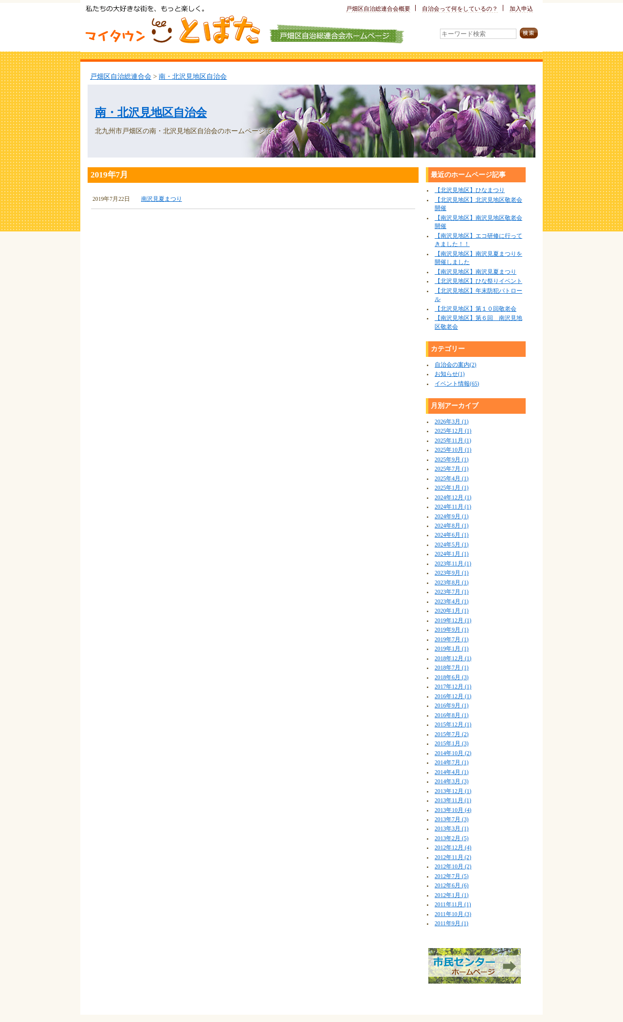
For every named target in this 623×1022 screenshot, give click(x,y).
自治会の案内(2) (455, 365)
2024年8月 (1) (452, 526)
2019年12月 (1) (453, 620)
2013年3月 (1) (452, 829)
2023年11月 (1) (453, 564)
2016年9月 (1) (452, 706)
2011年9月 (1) (451, 923)
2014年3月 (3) (452, 781)
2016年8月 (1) (452, 715)
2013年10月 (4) (453, 810)
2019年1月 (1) (452, 649)
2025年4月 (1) (452, 479)
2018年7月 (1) (452, 668)
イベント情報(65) (457, 384)
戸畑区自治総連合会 (120, 76)
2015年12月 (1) (453, 725)
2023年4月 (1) (452, 602)
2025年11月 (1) (453, 441)
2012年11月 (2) (453, 857)
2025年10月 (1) (453, 450)
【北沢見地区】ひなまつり (470, 190)
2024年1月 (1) (452, 554)
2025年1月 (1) (452, 488)
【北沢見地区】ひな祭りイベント (478, 281)
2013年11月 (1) (453, 800)
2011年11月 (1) (453, 904)
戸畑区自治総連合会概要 (378, 9)
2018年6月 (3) (452, 677)
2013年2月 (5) (452, 838)
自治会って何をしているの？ (460, 9)
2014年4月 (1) (452, 772)
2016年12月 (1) (453, 696)
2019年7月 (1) (452, 639)
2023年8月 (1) (452, 583)
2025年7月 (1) (452, 469)
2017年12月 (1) (453, 687)
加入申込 (521, 9)
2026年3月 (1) (452, 422)
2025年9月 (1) (452, 460)
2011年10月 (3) (453, 914)
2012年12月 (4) (453, 848)
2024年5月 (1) (452, 545)
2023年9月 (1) (452, 573)
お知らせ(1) (450, 374)
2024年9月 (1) (452, 516)
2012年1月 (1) (452, 895)
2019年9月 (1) (452, 630)
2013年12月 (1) (453, 791)
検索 (529, 33)
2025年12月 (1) (453, 431)
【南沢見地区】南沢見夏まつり (475, 272)
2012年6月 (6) (452, 885)
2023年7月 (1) (452, 592)
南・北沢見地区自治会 (193, 76)
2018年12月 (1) (453, 658)
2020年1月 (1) (452, 611)
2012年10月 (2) (453, 866)
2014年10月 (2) (453, 753)
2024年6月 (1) (452, 535)
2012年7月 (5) (452, 876)
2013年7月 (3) (452, 819)
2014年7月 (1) (452, 762)
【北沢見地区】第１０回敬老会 (475, 309)
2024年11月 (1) (453, 507)
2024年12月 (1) (453, 497)
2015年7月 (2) (452, 734)
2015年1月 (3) (452, 743)
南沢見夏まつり (161, 199)
